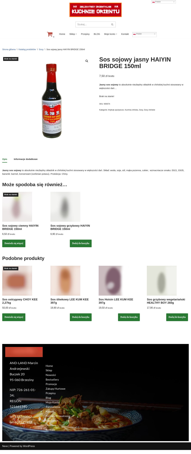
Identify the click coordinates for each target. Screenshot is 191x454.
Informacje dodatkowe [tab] (26, 160)
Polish (139, 34)
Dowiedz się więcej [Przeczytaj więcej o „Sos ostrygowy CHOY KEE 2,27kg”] (13, 321)
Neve (5, 450)
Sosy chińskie (153, 112)
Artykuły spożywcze (116, 112)
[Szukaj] (92, 24)
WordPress (29, 450)
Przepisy (84, 34)
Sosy (41, 49)
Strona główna (9, 49)
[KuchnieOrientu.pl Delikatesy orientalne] (95, 10)
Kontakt (126, 34)
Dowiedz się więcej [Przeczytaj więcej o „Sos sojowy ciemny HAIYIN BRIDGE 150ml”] (13, 246)
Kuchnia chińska (133, 112)
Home (61, 34)
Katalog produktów (27, 49)
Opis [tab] (5, 160)
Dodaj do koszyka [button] (80, 246)
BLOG (97, 34)
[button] (75, 34)
